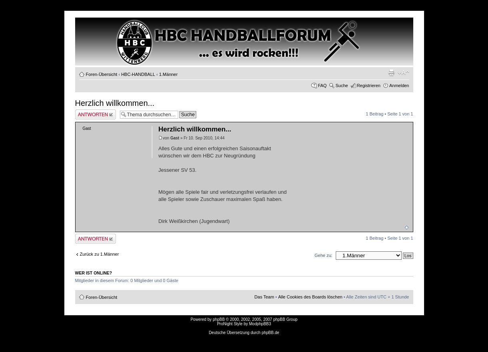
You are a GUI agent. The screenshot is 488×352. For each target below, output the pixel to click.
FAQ (322, 85)
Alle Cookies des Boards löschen (310, 296)
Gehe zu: (324, 255)
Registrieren (368, 85)
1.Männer (168, 74)
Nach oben (406, 227)
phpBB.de (270, 332)
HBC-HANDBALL (138, 74)
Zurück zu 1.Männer (99, 254)
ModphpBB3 (260, 324)
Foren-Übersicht (102, 74)
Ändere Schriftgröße (403, 72)
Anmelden (399, 85)
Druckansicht (391, 72)
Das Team (264, 296)
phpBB (219, 319)
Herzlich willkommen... (115, 103)
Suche (341, 85)
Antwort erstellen (95, 114)
